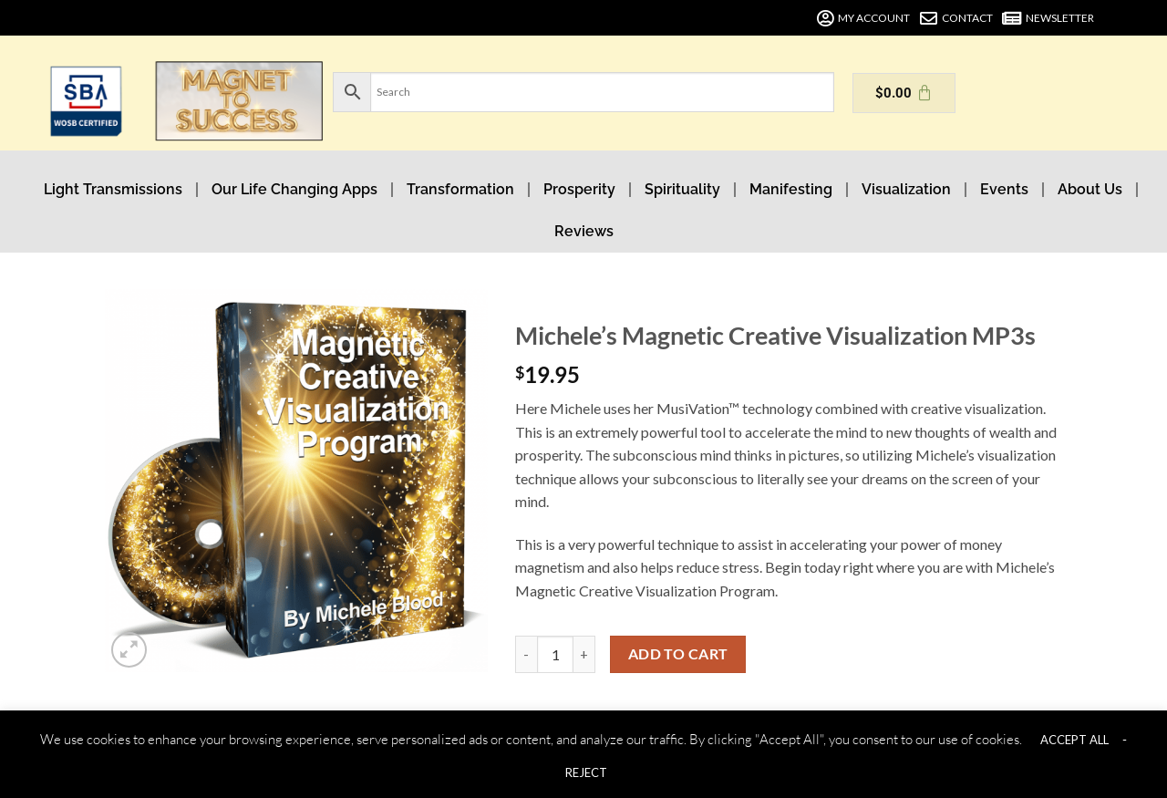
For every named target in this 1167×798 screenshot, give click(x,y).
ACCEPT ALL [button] (1074, 739)
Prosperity (579, 189)
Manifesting (790, 189)
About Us (1090, 189)
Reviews (584, 231)
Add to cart (678, 654)
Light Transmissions (113, 189)
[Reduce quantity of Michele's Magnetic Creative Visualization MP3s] (526, 654)
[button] (129, 650)
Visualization (906, 189)
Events (1004, 189)
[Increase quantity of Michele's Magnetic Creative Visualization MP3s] (584, 654)
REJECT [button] (586, 772)
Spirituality (682, 189)
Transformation (460, 189)
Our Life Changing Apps (294, 189)
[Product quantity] (555, 654)
